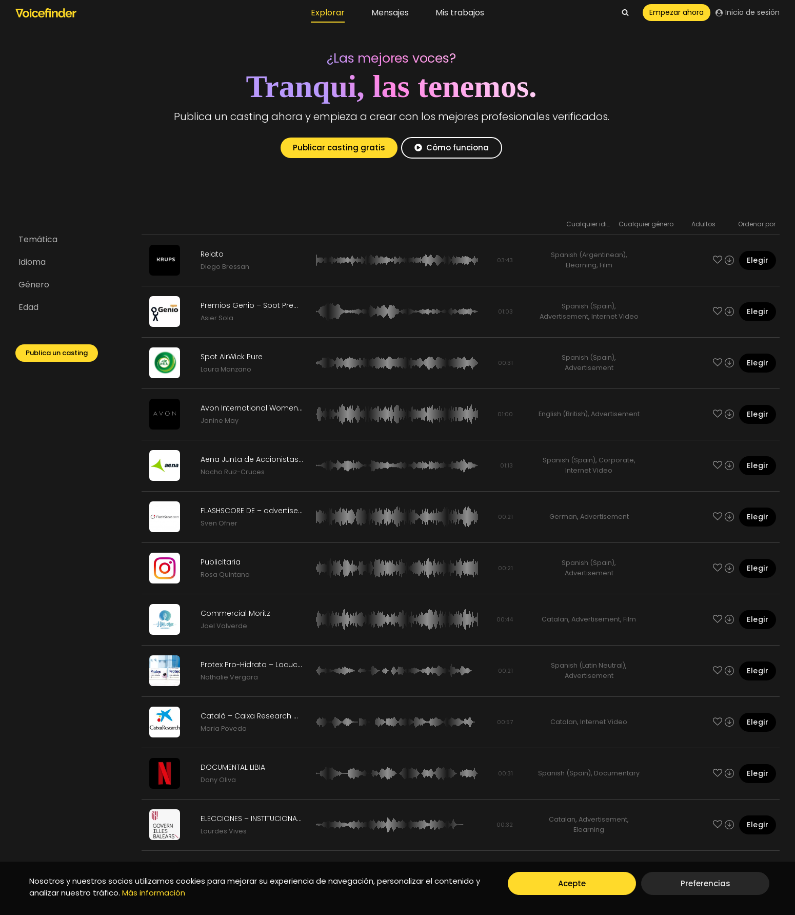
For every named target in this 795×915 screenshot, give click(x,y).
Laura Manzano (226, 369)
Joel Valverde (224, 625)
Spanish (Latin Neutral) (588, 665)
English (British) (563, 414)
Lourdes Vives (224, 831)
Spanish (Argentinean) (588, 254)
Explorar (328, 12)
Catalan (555, 619)
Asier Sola (217, 318)
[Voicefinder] (45, 12)
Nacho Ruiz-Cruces (233, 472)
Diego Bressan (225, 266)
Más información (153, 892)
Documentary (617, 773)
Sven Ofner (219, 523)
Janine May (220, 420)
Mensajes (390, 12)
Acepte (572, 883)
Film (606, 265)
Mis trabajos (459, 12)
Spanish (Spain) (588, 306)
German (563, 516)
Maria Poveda (224, 728)
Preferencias (705, 883)
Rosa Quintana (225, 574)
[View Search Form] (625, 13)
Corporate (616, 460)
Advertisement (564, 316)
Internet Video (615, 316)
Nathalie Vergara (229, 677)
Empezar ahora (676, 12)
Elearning (581, 265)
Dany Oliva (218, 779)
